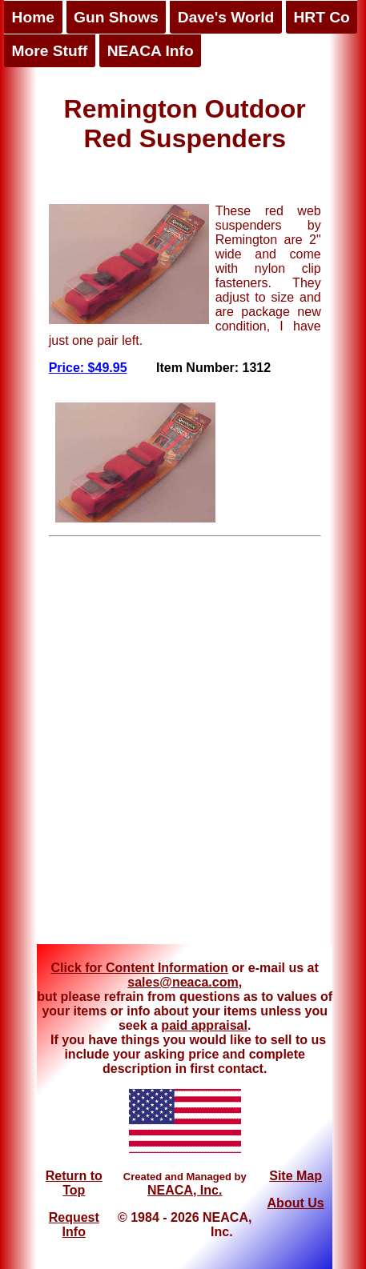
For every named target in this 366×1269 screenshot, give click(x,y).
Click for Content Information (139, 968)
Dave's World (226, 17)
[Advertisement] (176, 746)
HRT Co (321, 17)
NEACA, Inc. (184, 1190)
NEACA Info (150, 50)
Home (33, 17)
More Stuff (50, 50)
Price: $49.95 (88, 367)
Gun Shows (116, 17)
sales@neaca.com (182, 982)
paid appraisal (204, 1025)
